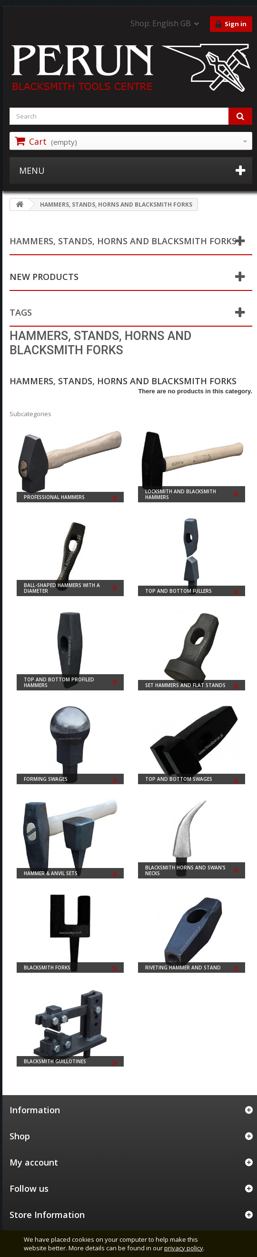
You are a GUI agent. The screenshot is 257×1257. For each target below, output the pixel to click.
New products (44, 276)
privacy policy (183, 1248)
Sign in (231, 24)
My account (34, 1162)
